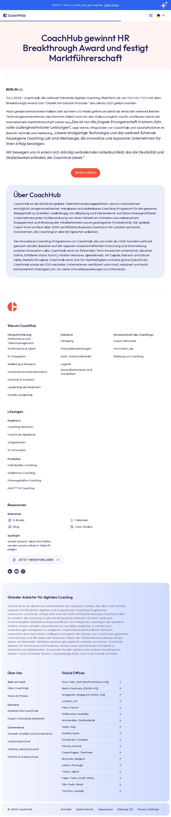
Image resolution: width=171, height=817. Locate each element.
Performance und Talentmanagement (21, 341)
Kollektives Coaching (21, 472)
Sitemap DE (125, 809)
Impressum (105, 809)
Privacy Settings (148, 809)
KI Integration (17, 356)
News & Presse (18, 695)
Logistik (66, 364)
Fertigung (67, 340)
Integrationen (17, 442)
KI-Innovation (17, 450)
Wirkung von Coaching (128, 356)
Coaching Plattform (20, 426)
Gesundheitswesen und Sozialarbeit (76, 371)
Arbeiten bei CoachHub (23, 710)
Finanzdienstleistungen (76, 348)
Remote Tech (137, 98)
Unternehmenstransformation (27, 371)
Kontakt (66, 809)
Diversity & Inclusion (21, 379)
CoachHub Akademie (21, 434)
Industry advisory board (23, 749)
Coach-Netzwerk (124, 340)
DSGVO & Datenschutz (23, 756)
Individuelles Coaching (22, 465)
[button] (151, 15)
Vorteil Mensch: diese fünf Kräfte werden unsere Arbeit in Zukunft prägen (29, 545)
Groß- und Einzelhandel (76, 356)
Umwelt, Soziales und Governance (30, 733)
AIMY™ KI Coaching (21, 488)
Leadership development (24, 387)
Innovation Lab (123, 348)
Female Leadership (20, 394)
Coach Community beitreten (26, 718)
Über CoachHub (18, 688)
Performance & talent (22, 348)
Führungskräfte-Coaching (24, 480)
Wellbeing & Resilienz (22, 364)
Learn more (111, 5)
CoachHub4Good (19, 741)
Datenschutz (85, 809)
